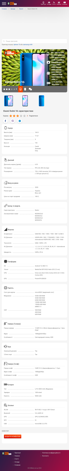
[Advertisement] (34, 24)
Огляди (49, 3)
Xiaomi (21, 9)
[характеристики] (20, 89)
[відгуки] (30, 89)
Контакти (45, 456)
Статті (54, 3)
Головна (4, 9)
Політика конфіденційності (51, 453)
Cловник (64, 3)
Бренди (13, 9)
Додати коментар (12, 436)
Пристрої (43, 3)
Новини (59, 3)
